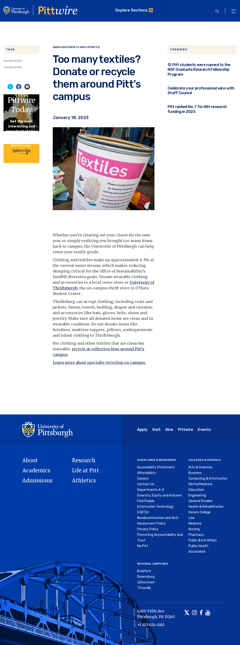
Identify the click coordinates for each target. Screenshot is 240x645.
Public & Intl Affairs (202, 540)
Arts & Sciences (200, 467)
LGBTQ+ (143, 512)
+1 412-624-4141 (150, 624)
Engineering (197, 495)
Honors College (199, 512)
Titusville (144, 588)
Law (191, 518)
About (30, 460)
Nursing (194, 529)
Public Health (198, 546)
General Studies (200, 501)
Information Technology (155, 507)
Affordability (146, 473)
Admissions (37, 480)
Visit (156, 429)
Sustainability (13, 60)
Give (169, 429)
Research (83, 460)
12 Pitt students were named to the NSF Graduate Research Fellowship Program (199, 69)
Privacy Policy (147, 529)
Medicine (195, 524)
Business (195, 473)
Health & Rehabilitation (206, 507)
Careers (143, 479)
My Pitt (142, 546)
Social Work (197, 552)
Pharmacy (196, 535)
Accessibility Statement (156, 467)
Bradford (144, 571)
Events (204, 429)
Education (196, 490)
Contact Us (145, 484)
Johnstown (145, 582)
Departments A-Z (150, 490)
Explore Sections (132, 10)
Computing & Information (207, 479)
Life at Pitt (85, 470)
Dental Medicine (200, 484)
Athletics (84, 480)
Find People (145, 501)
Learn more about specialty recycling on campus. (99, 362)
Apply (142, 429)
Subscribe (21, 150)
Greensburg (146, 577)
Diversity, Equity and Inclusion (159, 495)
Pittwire (185, 429)
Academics (36, 470)
